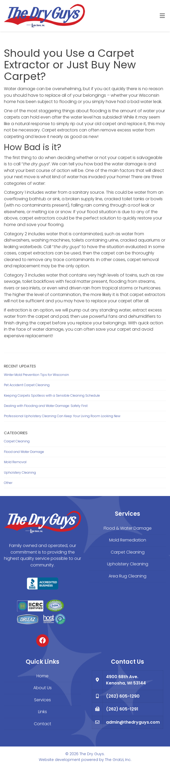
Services (42, 700)
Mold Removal (15, 462)
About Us (42, 688)
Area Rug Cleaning (127, 576)
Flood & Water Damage (128, 528)
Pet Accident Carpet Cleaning (27, 385)
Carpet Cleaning (17, 441)
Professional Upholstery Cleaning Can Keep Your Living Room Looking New (62, 416)
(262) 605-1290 (123, 696)
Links (42, 712)
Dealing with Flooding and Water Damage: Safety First (46, 405)
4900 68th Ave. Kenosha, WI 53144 (126, 680)
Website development (59, 759)
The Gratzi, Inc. (118, 759)
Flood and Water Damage (24, 451)
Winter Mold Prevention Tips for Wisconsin (36, 374)
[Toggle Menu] (162, 16)
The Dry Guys (91, 753)
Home (42, 676)
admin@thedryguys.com (133, 722)
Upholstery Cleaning (20, 472)
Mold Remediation (127, 540)
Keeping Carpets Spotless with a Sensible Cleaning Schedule (52, 395)
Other (8, 482)
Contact (42, 724)
